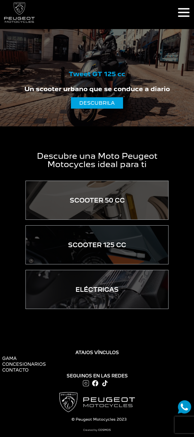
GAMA (9, 358)
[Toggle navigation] (183, 12)
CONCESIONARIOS (24, 364)
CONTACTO (15, 370)
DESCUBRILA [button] (97, 103)
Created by (97, 429)
